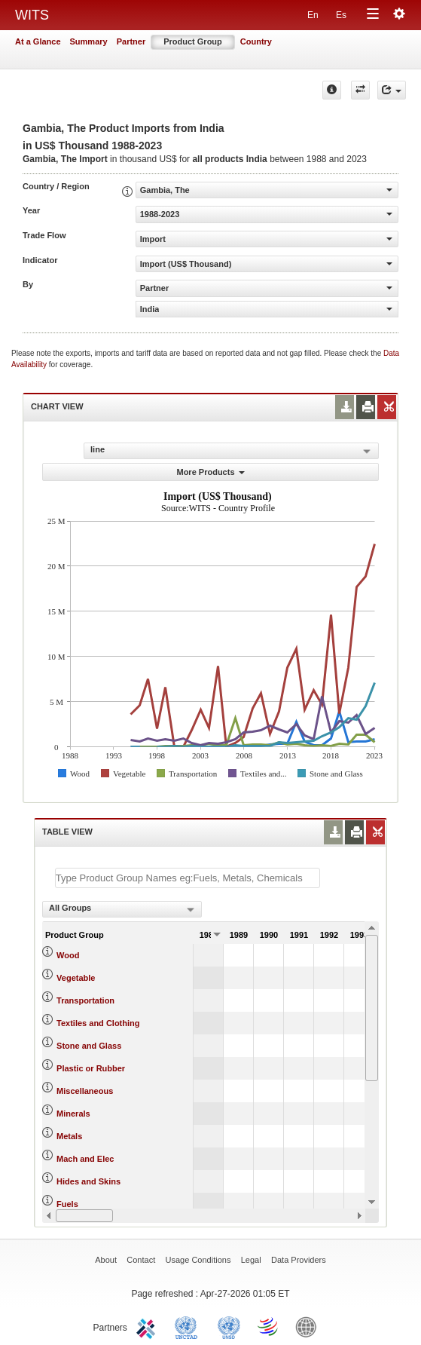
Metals (69, 1136)
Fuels (67, 1204)
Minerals (73, 1113)
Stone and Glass (88, 1045)
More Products (210, 471)
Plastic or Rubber (90, 1068)
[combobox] (122, 909)
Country (256, 41)
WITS (32, 15)
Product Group (192, 41)
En (313, 15)
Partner (131, 41)
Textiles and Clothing (97, 1023)
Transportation (85, 1000)
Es (341, 15)
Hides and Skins (88, 1181)
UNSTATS (229, 1326)
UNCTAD (189, 1326)
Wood (67, 955)
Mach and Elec (85, 1158)
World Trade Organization (269, 1326)
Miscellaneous (84, 1090)
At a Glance (38, 41)
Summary (89, 41)
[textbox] (187, 878)
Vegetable (75, 977)
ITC (148, 1326)
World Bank (309, 1326)
